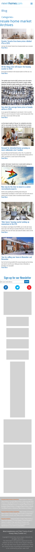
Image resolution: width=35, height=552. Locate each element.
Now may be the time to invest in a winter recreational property (16, 187)
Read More (4, 48)
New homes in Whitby (25, 508)
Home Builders (27, 520)
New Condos (20, 519)
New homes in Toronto (7, 501)
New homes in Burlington (19, 503)
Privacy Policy (13, 533)
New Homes (28, 519)
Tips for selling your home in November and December (16, 258)
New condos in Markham (24, 515)
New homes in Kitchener (11, 508)
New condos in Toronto (26, 512)
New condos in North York (8, 515)
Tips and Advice (16, 522)
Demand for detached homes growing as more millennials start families (15, 148)
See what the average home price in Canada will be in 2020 (16, 108)
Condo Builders (18, 520)
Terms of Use (27, 531)
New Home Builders (7, 520)
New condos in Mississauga (9, 513)
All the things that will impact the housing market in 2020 (16, 67)
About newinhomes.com (10, 531)
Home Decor (11, 524)
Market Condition (6, 522)
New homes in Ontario (25, 499)
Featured (13, 519)
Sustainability (20, 526)
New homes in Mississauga (22, 501)
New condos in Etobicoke (25, 513)
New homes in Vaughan (14, 506)
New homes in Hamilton (17, 504)
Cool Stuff (12, 526)
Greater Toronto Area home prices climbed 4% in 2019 (16, 42)
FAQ (20, 531)
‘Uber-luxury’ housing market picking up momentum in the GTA (15, 222)
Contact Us (22, 533)
